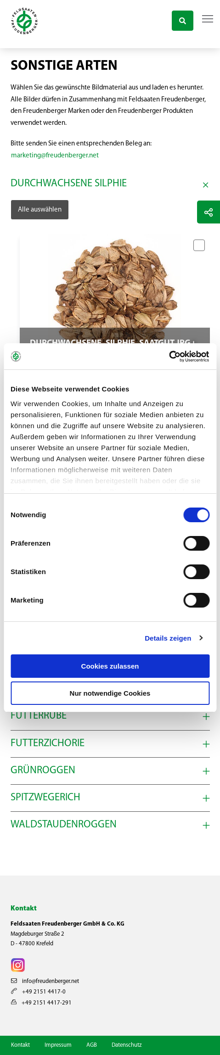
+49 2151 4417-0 (38, 991)
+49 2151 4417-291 (41, 1002)
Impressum (58, 1045)
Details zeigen (168, 638)
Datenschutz (126, 1045)
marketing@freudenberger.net (55, 155)
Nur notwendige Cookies (110, 693)
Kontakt (20, 1045)
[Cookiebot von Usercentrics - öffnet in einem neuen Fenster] (169, 356)
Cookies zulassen (110, 666)
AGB (91, 1045)
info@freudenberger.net (45, 981)
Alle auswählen (40, 210)
